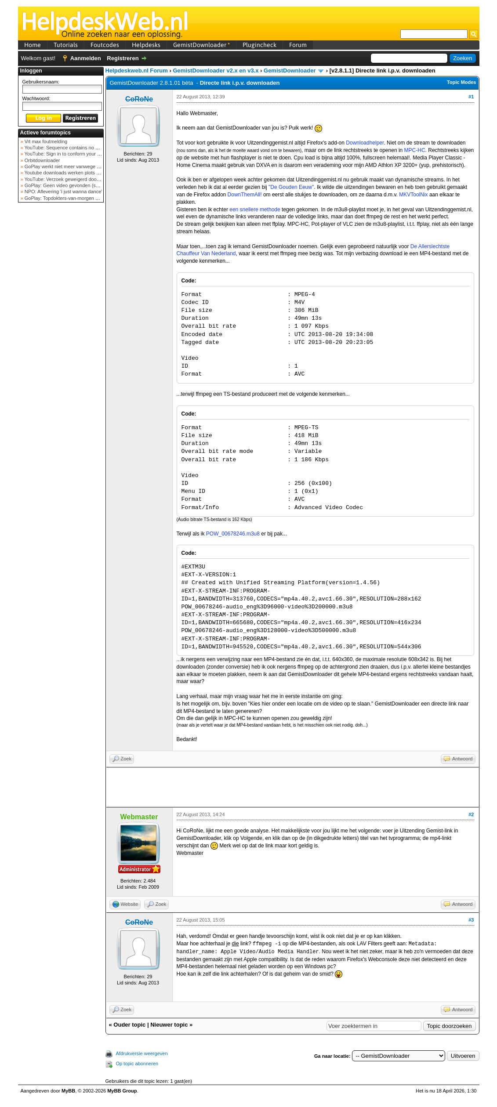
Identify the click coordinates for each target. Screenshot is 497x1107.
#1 (471, 96)
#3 (471, 919)
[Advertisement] (60, 344)
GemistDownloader (201, 44)
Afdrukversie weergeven (142, 1053)
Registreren (122, 58)
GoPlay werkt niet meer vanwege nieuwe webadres (78, 166)
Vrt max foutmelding (45, 141)
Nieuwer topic (169, 1024)
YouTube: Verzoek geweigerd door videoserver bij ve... (82, 179)
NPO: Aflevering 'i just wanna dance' (62, 191)
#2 (471, 814)
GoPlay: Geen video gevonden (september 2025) (76, 185)
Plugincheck (259, 44)
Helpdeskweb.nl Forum (136, 70)
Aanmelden (85, 58)
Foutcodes (105, 44)
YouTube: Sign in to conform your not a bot (69, 153)
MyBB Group (122, 1090)
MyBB (68, 1090)
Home (32, 44)
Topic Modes (461, 82)
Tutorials (66, 44)
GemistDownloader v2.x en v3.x (215, 70)
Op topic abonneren (137, 1063)
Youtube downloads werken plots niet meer (69, 172)
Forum (298, 44)
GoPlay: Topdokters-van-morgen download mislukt (78, 198)
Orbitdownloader (41, 160)
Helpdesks (146, 44)
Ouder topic (129, 1024)
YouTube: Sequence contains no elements (69, 147)
